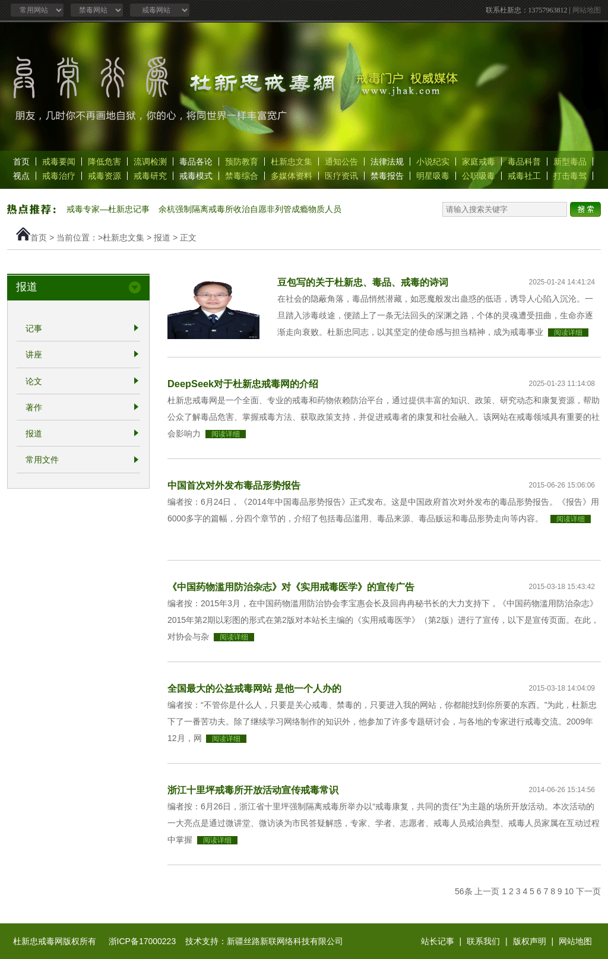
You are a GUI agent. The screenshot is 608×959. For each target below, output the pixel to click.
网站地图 (586, 10)
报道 (162, 237)
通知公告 (341, 161)
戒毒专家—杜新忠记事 (108, 209)
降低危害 (104, 161)
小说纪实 (432, 161)
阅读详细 (568, 332)
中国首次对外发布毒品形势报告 (233, 485)
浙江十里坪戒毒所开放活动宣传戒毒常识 (252, 789)
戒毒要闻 (58, 161)
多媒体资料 (291, 176)
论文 (34, 381)
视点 (21, 176)
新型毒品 (570, 161)
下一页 (588, 891)
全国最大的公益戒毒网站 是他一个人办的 (254, 688)
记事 (34, 328)
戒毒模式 (196, 176)
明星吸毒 (432, 176)
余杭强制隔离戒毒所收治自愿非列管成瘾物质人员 (250, 209)
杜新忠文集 (291, 161)
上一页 (486, 891)
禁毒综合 (241, 176)
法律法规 (387, 161)
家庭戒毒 (478, 161)
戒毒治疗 (58, 176)
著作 (34, 407)
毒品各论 (196, 161)
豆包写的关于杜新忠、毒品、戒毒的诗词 (362, 282)
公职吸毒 (478, 176)
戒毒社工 (524, 176)
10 (569, 891)
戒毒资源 (104, 176)
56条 (464, 891)
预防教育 (241, 161)
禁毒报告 (387, 176)
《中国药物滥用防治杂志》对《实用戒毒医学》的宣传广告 (290, 586)
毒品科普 (524, 161)
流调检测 (150, 161)
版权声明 (529, 941)
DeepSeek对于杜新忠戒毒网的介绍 (242, 383)
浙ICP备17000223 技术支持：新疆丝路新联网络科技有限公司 (226, 941)
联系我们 (483, 941)
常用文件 (42, 460)
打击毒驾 (570, 176)
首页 (21, 161)
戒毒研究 (150, 176)
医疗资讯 (341, 176)
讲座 (34, 355)
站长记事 (437, 941)
